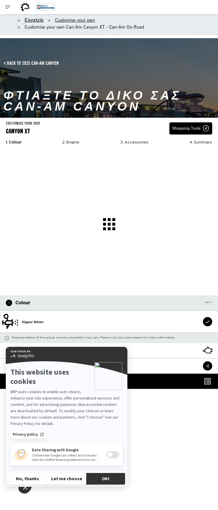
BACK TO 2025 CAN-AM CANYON (33, 63)
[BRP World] (25, 7)
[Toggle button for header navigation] (8, 7)
